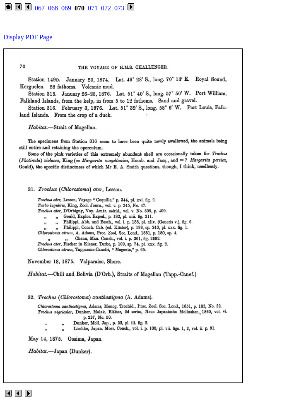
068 (53, 8)
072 (106, 8)
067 (40, 8)
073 (119, 8)
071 (93, 8)
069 (66, 8)
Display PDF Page (27, 37)
